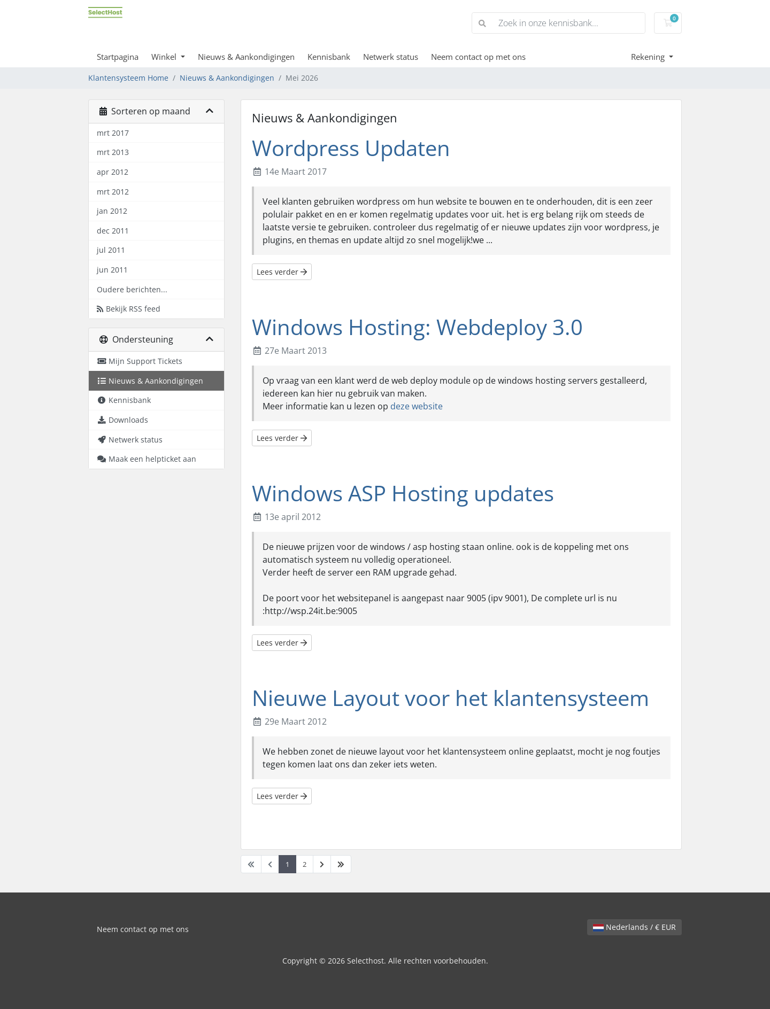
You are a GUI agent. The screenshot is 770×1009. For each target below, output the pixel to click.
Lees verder (282, 272)
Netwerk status (390, 56)
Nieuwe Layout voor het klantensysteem (450, 697)
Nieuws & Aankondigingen (246, 56)
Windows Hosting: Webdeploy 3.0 (417, 326)
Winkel (165, 56)
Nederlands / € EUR (634, 927)
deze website (416, 406)
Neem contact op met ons (478, 56)
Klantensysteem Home (128, 78)
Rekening (649, 56)
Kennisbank (328, 56)
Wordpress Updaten (351, 147)
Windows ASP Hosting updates (403, 493)
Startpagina (117, 56)
